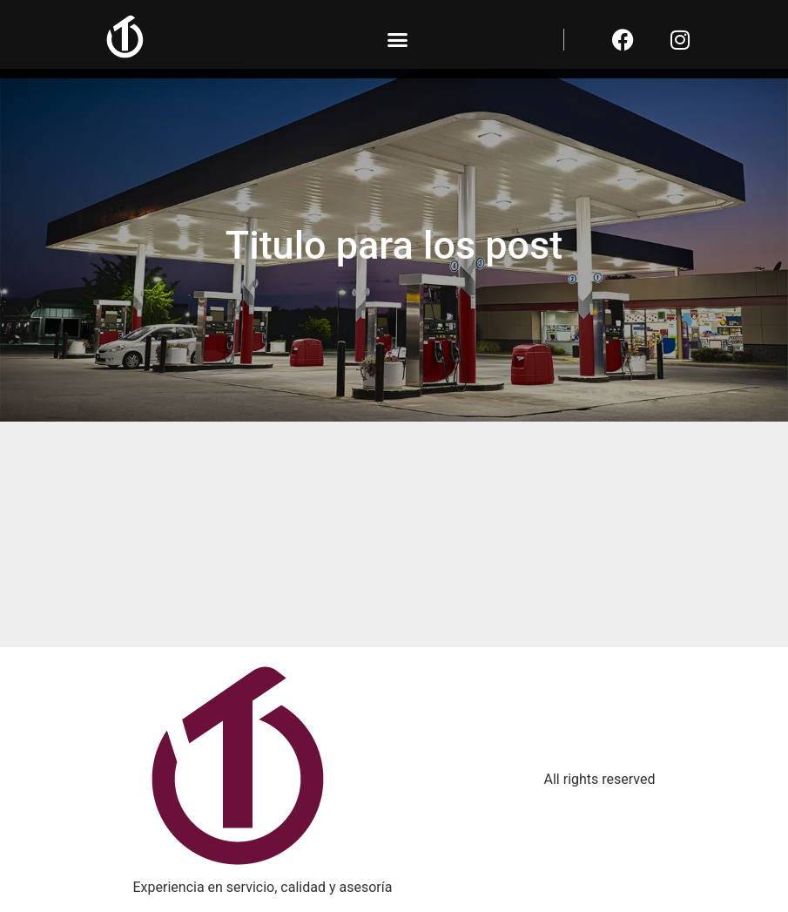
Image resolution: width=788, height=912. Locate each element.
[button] (397, 39)
